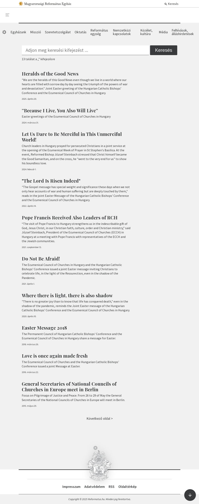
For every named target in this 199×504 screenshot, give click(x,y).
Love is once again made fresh (55, 356)
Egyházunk (18, 32)
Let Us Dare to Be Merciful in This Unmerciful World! (72, 137)
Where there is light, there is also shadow (67, 295)
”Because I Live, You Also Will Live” (60, 110)
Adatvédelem (94, 486)
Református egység (99, 32)
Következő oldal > (99, 418)
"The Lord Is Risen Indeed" (51, 181)
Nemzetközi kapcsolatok (122, 32)
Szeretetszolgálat (58, 32)
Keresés (171, 4)
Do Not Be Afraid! (41, 258)
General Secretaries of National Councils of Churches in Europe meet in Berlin (69, 386)
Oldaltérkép (127, 486)
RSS (111, 486)
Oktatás (80, 32)
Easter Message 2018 (44, 328)
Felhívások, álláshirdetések (183, 32)
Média (163, 32)
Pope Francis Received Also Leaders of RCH (70, 217)
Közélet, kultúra (146, 32)
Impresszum (71, 486)
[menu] (7, 15)
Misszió (35, 32)
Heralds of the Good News (50, 73)
